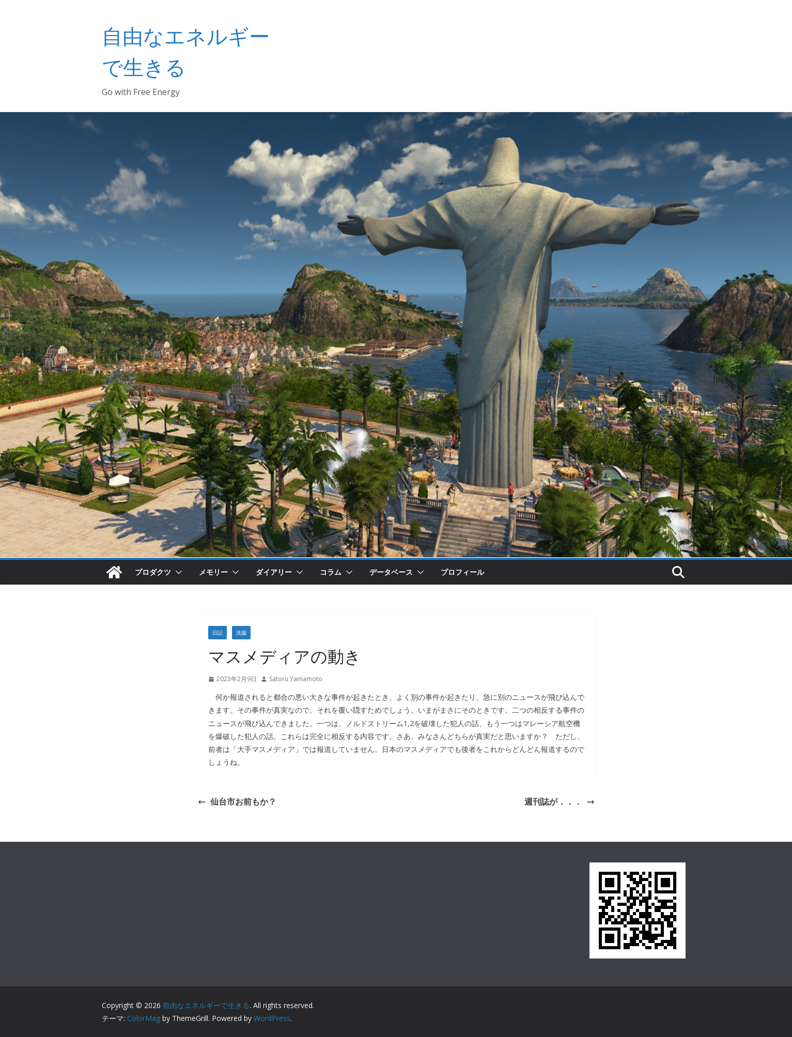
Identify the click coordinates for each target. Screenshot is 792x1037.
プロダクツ (153, 572)
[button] (176, 572)
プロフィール (462, 572)
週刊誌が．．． (559, 801)
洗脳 (241, 632)
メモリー (213, 572)
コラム (330, 572)
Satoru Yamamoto (295, 678)
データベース (391, 572)
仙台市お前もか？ (237, 801)
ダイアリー (274, 572)
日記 (217, 632)
